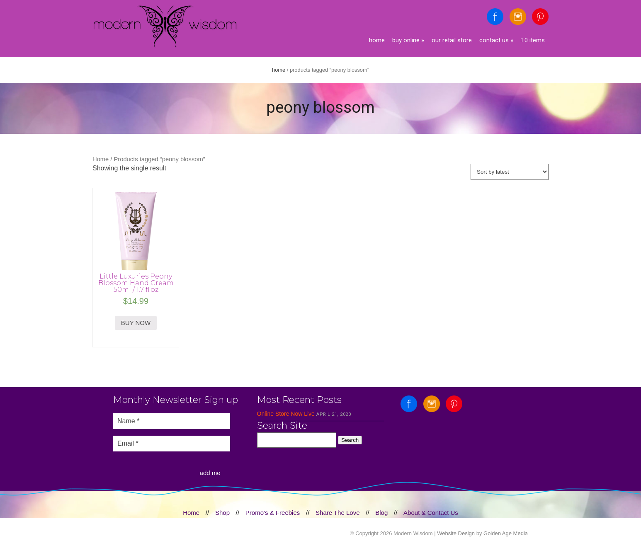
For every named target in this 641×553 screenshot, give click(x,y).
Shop (222, 512)
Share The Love (337, 512)
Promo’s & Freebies (272, 512)
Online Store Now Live (286, 413)
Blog (381, 512)
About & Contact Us (430, 512)
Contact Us (496, 40)
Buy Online (408, 40)
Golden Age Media (505, 533)
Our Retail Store (452, 40)
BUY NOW (136, 322)
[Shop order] (510, 172)
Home (377, 40)
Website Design (456, 533)
